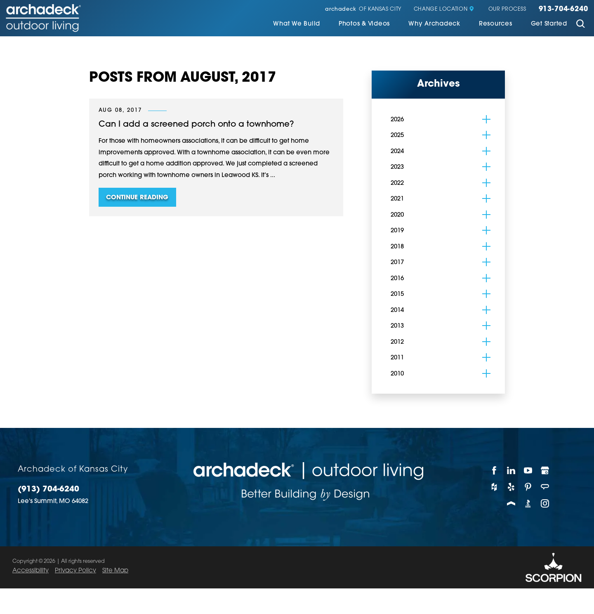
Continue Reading (137, 197)
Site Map (115, 570)
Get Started (549, 24)
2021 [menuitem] (397, 198)
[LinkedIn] (511, 469)
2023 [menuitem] (397, 166)
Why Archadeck (434, 24)
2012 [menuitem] (397, 341)
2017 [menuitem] (397, 262)
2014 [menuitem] (397, 310)
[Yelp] (511, 486)
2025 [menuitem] (397, 135)
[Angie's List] (545, 486)
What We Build (296, 24)
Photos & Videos (364, 24)
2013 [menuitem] (397, 325)
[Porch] (511, 502)
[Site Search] (580, 24)
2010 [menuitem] (397, 373)
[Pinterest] (528, 486)
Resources (495, 24)
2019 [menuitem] (397, 230)
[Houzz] (494, 486)
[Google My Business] (545, 469)
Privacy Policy (75, 570)
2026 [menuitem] (397, 119)
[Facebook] (494, 469)
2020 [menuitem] (397, 214)
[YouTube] (528, 469)
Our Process (507, 9)
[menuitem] (296, 24)
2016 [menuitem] (397, 278)
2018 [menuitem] (397, 246)
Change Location (444, 9)
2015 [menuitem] (397, 293)
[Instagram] (545, 502)
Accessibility (30, 570)
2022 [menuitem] (397, 182)
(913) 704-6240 (48, 489)
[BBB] (528, 502)
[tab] (486, 118)
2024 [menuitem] (397, 151)
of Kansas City (363, 9)
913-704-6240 (563, 9)
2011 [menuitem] (397, 357)
